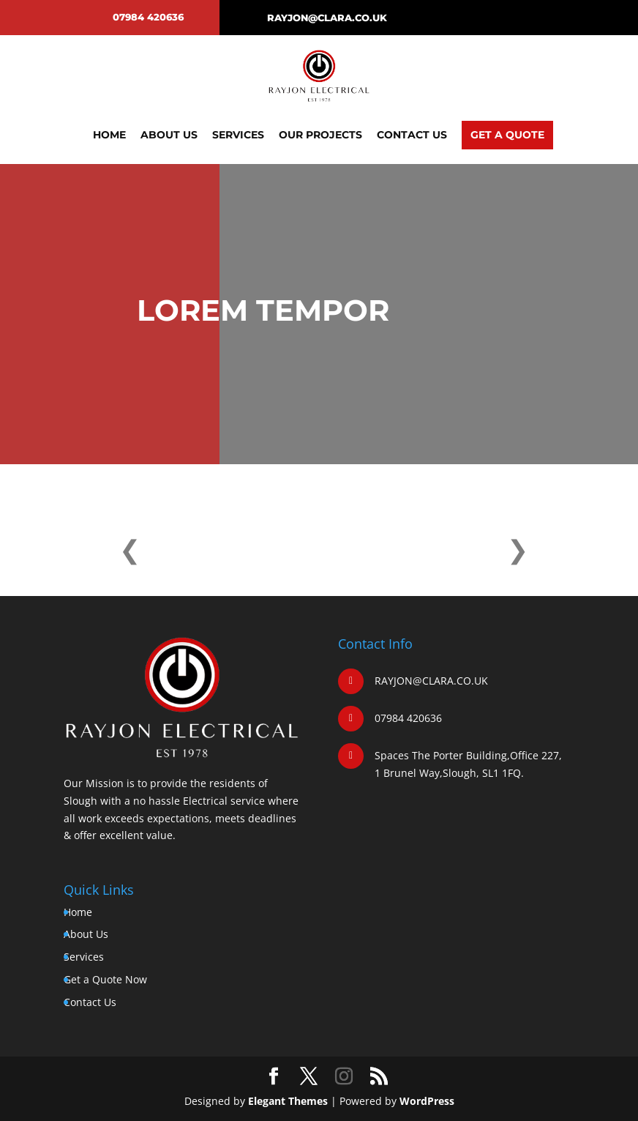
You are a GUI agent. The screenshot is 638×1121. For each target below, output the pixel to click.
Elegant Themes (288, 1101)
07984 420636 (148, 17)
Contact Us (412, 134)
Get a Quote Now (105, 979)
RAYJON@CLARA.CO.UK (327, 17)
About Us (169, 134)
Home (109, 134)
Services (238, 134)
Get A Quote (507, 134)
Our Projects (320, 134)
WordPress (426, 1101)
